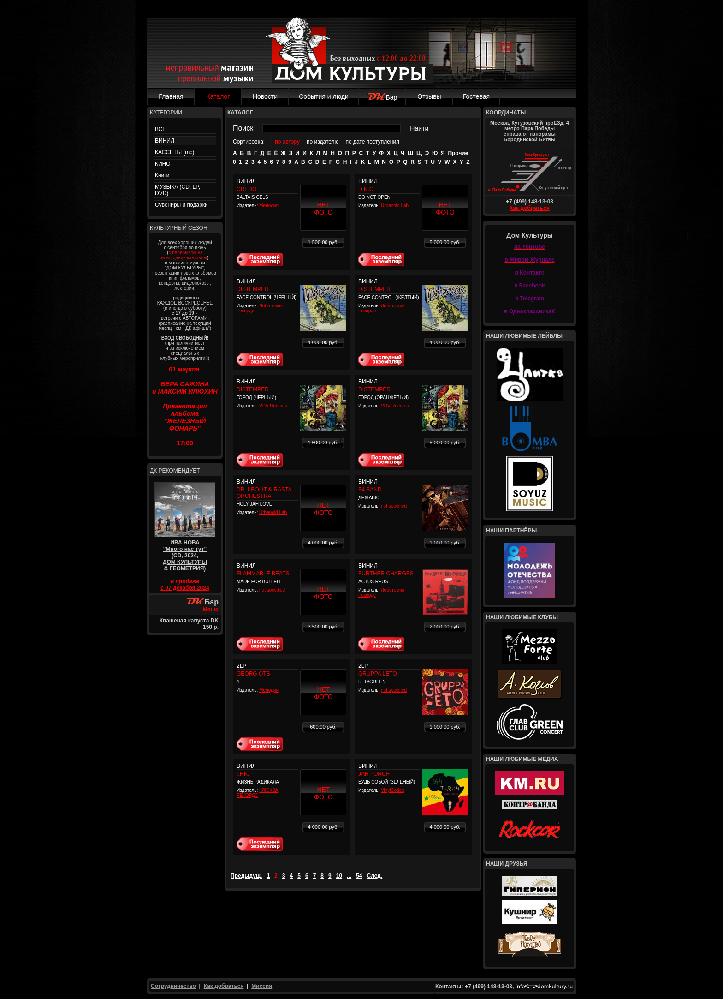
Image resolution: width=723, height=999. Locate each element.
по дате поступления (372, 141)
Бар (382, 97)
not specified (394, 505)
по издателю (323, 141)
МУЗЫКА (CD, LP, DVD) (177, 190)
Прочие (458, 153)
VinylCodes (392, 790)
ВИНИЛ (164, 141)
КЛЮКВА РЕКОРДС (257, 793)
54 (359, 876)
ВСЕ (160, 129)
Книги (162, 175)
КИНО (163, 164)
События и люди (324, 96)
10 (339, 876)
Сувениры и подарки (181, 205)
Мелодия (269, 205)
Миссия (261, 986)
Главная (171, 96)
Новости (265, 96)
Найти (419, 128)
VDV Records (273, 405)
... (349, 876)
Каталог (218, 96)
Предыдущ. (246, 876)
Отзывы (429, 96)
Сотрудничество (173, 986)
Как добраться (530, 208)
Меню (211, 609)
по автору (287, 141)
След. (375, 876)
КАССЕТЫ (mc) (174, 152)
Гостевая (476, 96)
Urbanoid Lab (395, 205)
